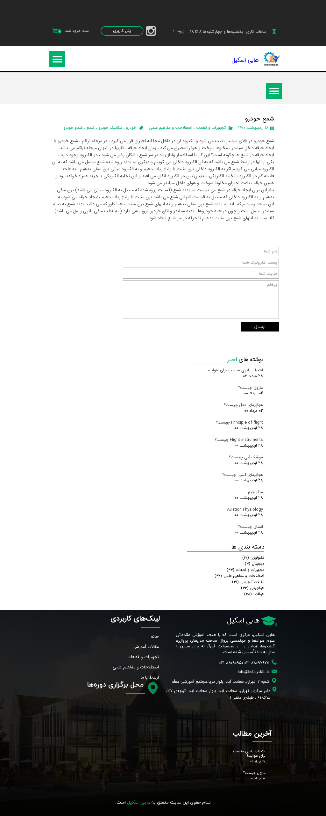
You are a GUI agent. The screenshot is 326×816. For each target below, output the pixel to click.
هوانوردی (252, 588)
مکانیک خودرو (110, 127)
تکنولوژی (253, 558)
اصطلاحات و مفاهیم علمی (170, 127)
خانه (155, 636)
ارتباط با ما (150, 677)
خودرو (131, 127)
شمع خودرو (73, 127)
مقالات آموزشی (248, 582)
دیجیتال (254, 564)
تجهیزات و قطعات (211, 127)
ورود (180, 31)
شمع (91, 127)
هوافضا (254, 594)
